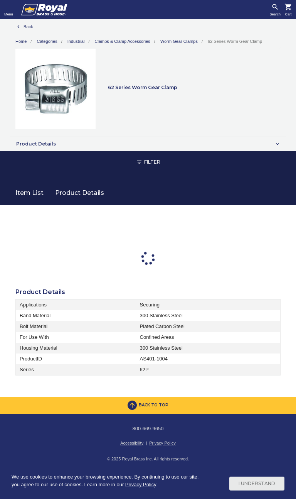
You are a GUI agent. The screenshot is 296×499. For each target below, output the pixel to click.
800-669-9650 (148, 428)
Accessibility (131, 443)
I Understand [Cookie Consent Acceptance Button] (257, 483)
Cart (288, 14)
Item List (29, 192)
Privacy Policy (162, 443)
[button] (148, 144)
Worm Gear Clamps (179, 41)
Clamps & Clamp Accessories (122, 41)
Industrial (76, 41)
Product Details (79, 192)
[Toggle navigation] (8, 9)
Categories (47, 41)
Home (21, 41)
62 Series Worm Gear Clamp (235, 41)
